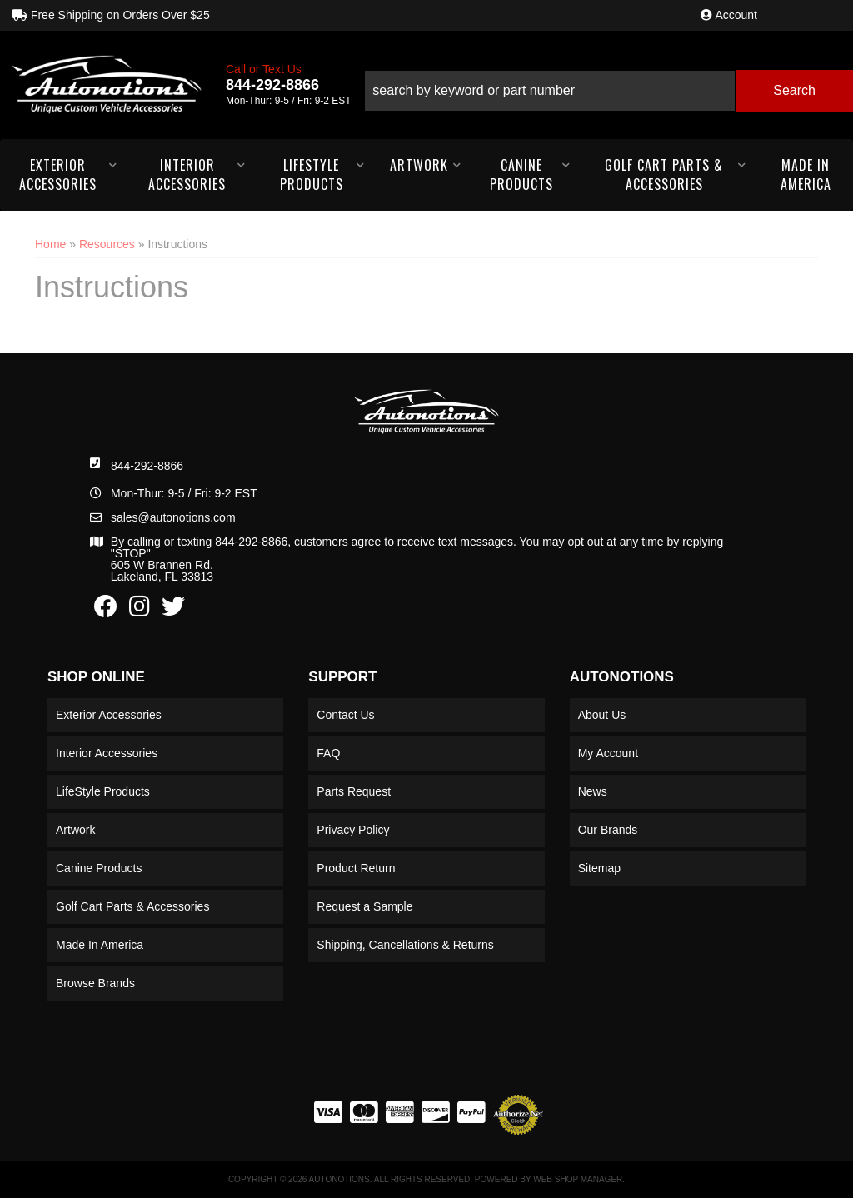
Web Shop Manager (577, 1179)
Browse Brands (95, 983)
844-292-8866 (147, 465)
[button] (608, 84)
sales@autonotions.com (173, 517)
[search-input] (550, 91)
